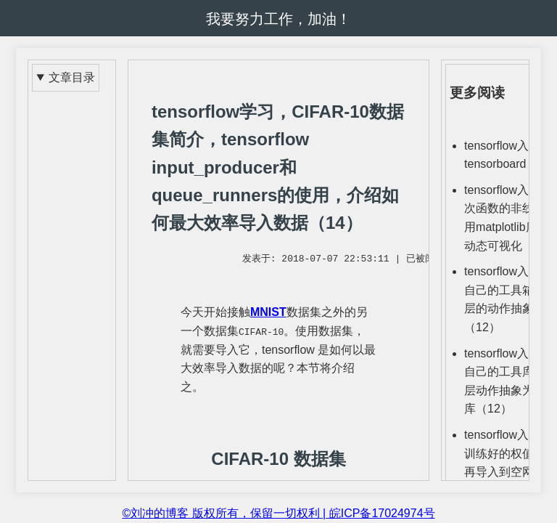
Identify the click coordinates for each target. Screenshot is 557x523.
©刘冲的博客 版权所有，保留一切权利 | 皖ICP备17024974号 (278, 513)
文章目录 (72, 77)
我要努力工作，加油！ (278, 19)
